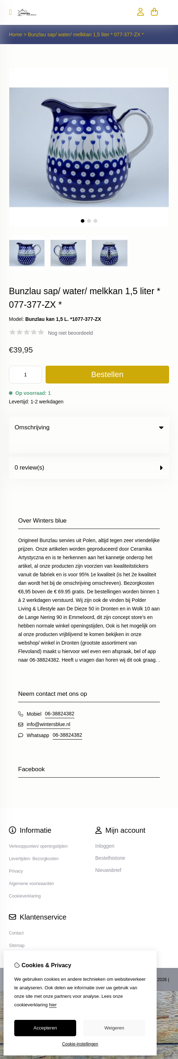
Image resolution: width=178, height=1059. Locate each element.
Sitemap (17, 930)
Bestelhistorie (110, 843)
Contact (16, 918)
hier (53, 1004)
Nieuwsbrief (108, 855)
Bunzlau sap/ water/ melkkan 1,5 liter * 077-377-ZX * (85, 34)
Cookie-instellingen (80, 1044)
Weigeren (114, 1028)
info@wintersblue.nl (48, 710)
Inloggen (105, 831)
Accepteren (45, 1028)
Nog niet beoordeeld (70, 333)
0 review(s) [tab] (89, 453)
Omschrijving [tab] (89, 427)
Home (15, 34)
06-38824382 (59, 699)
